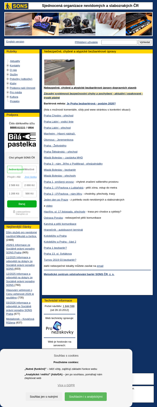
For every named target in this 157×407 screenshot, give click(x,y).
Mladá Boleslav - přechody (60, 175)
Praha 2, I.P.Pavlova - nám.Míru (63, 193)
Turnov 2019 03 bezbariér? (60, 259)
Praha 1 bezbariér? (55, 247)
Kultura (14, 96)
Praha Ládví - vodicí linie (59, 121)
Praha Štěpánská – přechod (60, 151)
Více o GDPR (66, 385)
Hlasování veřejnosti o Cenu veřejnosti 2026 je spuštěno (20, 294)
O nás (13, 70)
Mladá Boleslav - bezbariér (60, 169)
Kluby (13, 83)
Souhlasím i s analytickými (85, 396)
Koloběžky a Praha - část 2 (60, 241)
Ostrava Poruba (53, 217)
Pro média (16, 92)
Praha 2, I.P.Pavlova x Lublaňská (63, 187)
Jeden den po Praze (56, 199)
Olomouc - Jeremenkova (58, 139)
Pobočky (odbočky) (21, 78)
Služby (14, 74)
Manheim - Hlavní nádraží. (60, 133)
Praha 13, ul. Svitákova (58, 253)
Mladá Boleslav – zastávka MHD (63, 157)
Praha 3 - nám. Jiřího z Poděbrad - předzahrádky (73, 163)
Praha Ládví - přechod (57, 127)
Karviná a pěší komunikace (60, 223)
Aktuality (15, 61)
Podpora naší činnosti (22, 87)
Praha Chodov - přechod (58, 115)
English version (15, 41)
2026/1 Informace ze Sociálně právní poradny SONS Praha (20, 248)
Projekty (15, 101)
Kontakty (15, 65)
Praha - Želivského (55, 145)
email (100, 265)
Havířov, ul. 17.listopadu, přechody (64, 211)
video (49, 205)
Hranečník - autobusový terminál (63, 229)
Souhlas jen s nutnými (44, 396)
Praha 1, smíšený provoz (59, 181)
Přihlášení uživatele (86, 42)
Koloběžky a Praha (55, 235)
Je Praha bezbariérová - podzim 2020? (91, 103)
